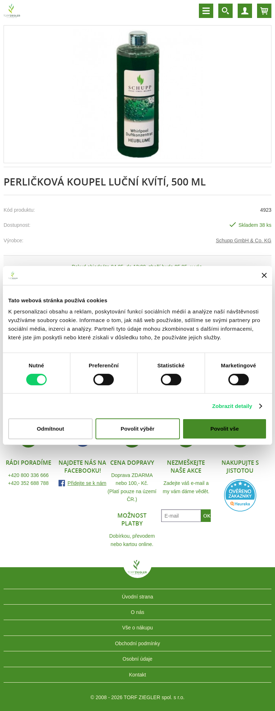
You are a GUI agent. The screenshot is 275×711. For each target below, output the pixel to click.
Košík (264, 11)
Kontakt (137, 675)
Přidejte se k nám (86, 483)
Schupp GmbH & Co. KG (243, 240)
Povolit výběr (137, 429)
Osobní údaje (137, 659)
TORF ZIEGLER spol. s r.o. (137, 572)
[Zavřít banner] (264, 275)
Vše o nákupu (137, 627)
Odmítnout (50, 429)
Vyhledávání (225, 11)
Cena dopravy (132, 463)
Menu (206, 11)
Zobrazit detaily (232, 406)
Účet (245, 11)
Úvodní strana (137, 597)
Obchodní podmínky (137, 643)
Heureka (240, 495)
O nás (137, 612)
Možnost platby (131, 519)
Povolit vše (224, 429)
